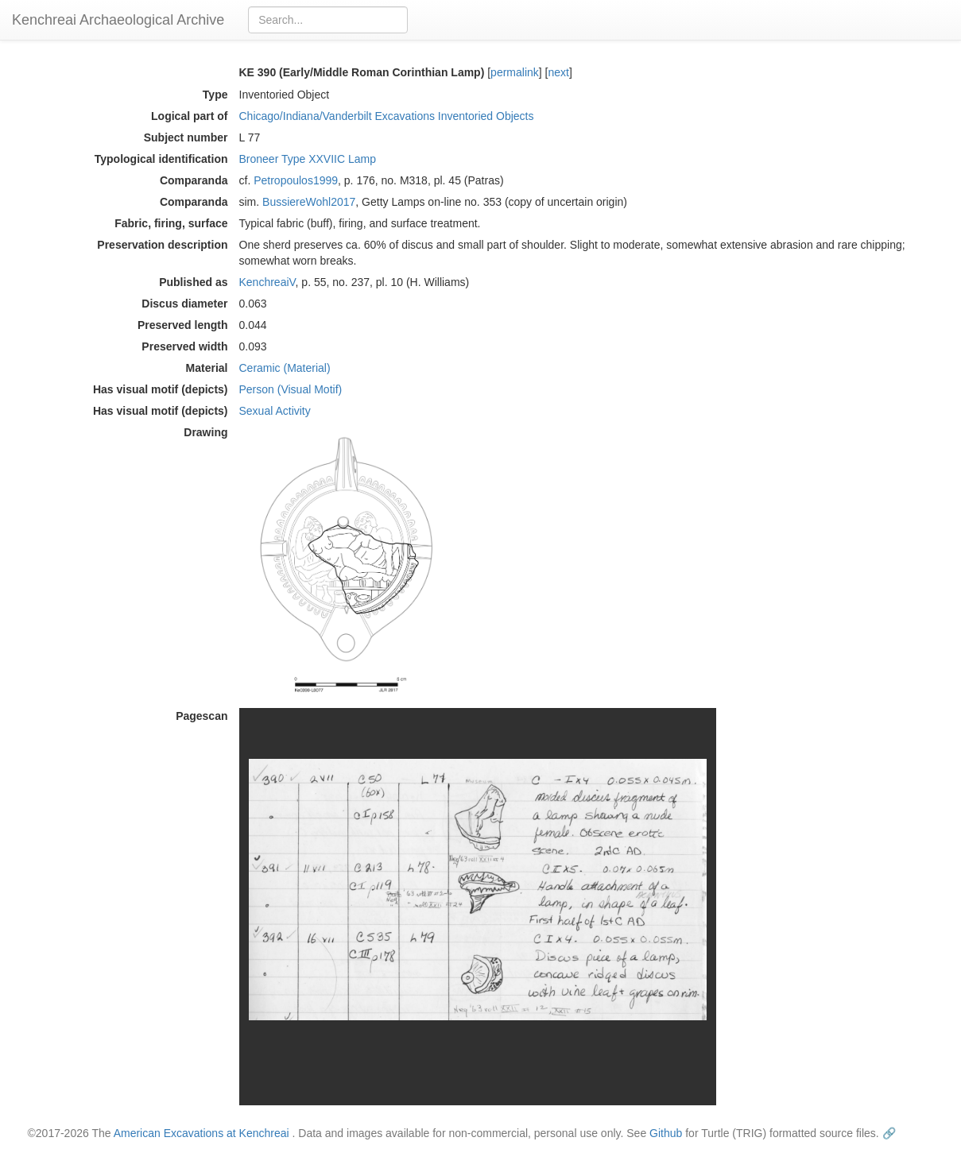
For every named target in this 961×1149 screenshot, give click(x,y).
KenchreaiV (267, 282)
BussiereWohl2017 (308, 201)
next (558, 72)
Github (665, 1133)
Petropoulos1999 (296, 180)
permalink (514, 72)
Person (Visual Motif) (291, 389)
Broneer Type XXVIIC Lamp (308, 159)
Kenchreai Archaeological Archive (118, 20)
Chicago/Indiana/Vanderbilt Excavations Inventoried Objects (386, 116)
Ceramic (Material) (285, 368)
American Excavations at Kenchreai (201, 1133)
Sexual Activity (275, 410)
